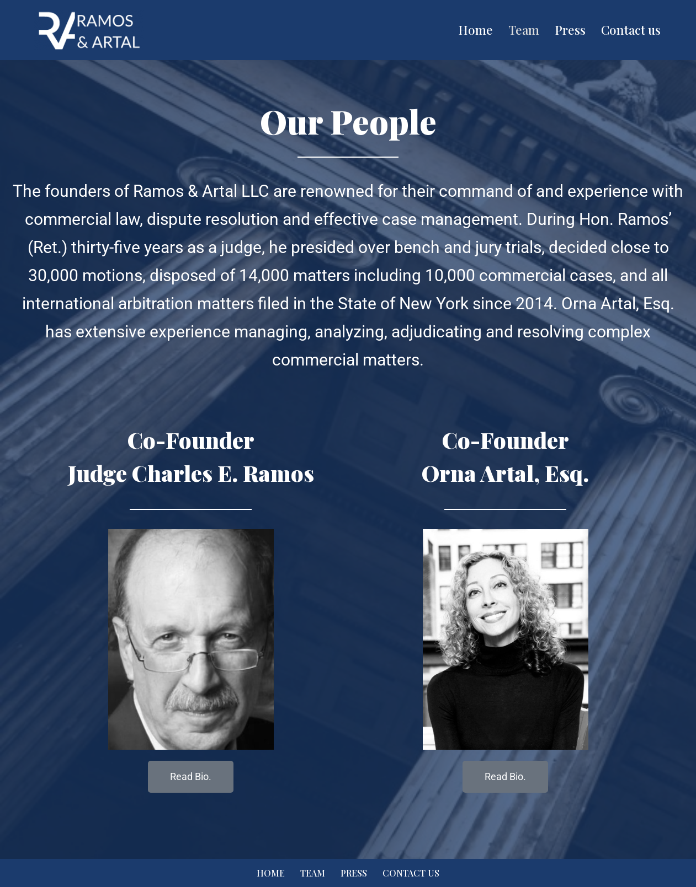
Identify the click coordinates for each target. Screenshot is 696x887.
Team (523, 29)
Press (570, 29)
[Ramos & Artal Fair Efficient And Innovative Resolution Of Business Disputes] (89, 30)
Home (475, 29)
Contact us (631, 29)
